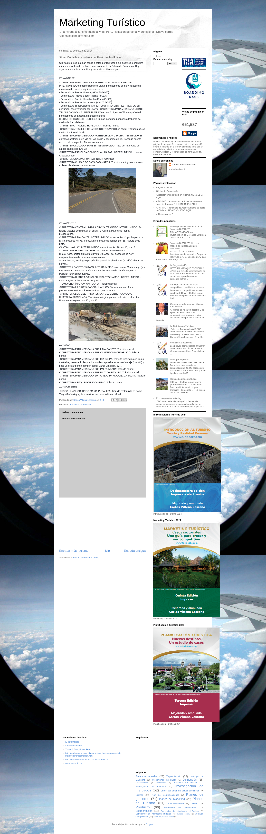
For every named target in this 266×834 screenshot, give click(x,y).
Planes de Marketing (172, 799)
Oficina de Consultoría (167, 191)
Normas (139, 795)
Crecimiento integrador (164, 780)
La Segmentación (178, 265)
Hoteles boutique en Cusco (183, 379)
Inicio (106, 550)
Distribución (189, 779)
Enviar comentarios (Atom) (86, 557)
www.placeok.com (74, 763)
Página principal (164, 187)
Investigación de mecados (151, 786)
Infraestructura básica (80, 404)
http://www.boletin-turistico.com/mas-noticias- (87, 759)
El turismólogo (72, 742)
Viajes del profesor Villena (164, 817)
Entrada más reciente (74, 550)
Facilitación (161, 782)
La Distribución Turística (182, 326)
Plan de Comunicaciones (165, 795)
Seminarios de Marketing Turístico (153, 813)
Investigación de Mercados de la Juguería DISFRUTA (186, 227)
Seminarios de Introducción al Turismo (180, 811)
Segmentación (144, 810)
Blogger (149, 824)
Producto (143, 807)
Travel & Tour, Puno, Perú (77, 749)
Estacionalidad (142, 782)
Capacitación (173, 776)
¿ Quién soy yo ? (164, 214)
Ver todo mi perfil (177, 169)
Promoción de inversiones (180, 807)
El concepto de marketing (168, 398)
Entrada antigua (135, 550)
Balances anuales (147, 776)
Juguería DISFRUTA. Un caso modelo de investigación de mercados (184, 246)
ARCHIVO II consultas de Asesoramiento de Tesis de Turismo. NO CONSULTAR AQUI (180, 209)
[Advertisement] (102, 523)
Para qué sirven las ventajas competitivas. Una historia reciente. (187, 286)
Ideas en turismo (73, 745)
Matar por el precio (179, 359)
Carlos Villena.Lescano (184, 164)
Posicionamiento (175, 803)
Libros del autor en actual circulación (180, 790)
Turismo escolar (183, 814)
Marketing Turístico (102, 22)
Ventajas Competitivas (181, 342)
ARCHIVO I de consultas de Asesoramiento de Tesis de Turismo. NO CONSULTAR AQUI (179, 202)
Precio (195, 803)
